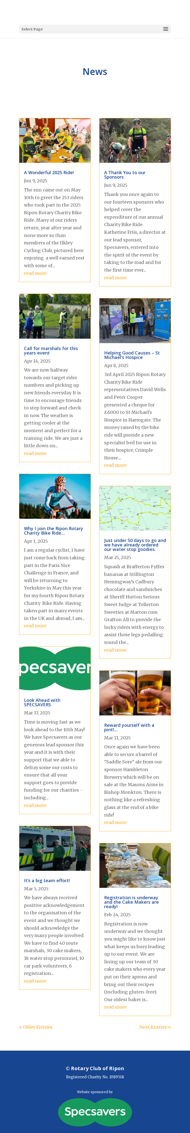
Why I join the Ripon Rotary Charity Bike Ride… (53, 530)
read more (35, 273)
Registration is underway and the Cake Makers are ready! (131, 902)
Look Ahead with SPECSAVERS (42, 702)
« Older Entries (35, 1027)
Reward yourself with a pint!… (129, 727)
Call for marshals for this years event (51, 350)
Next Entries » (155, 1027)
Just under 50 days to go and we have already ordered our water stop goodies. (135, 544)
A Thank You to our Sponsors (124, 174)
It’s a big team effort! (47, 880)
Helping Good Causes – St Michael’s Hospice (132, 355)
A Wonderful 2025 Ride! (49, 172)
